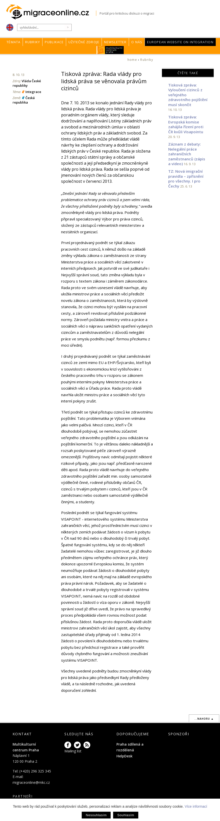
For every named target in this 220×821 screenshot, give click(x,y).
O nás (136, 42)
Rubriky (32, 42)
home (132, 60)
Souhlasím (125, 815)
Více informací (196, 806)
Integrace (33, 91)
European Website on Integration (180, 42)
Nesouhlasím (96, 815)
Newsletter (115, 42)
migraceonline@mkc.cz (31, 782)
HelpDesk (124, 756)
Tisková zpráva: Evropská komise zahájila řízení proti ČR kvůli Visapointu (185, 124)
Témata (13, 42)
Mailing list (72, 751)
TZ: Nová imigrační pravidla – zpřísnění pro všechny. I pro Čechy (185, 179)
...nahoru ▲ (204, 718)
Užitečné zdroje (83, 42)
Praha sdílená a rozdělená (130, 747)
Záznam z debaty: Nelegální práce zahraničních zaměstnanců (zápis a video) (186, 154)
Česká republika (24, 100)
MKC (110, 50)
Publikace (54, 42)
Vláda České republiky (27, 83)
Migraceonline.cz (51, 12)
